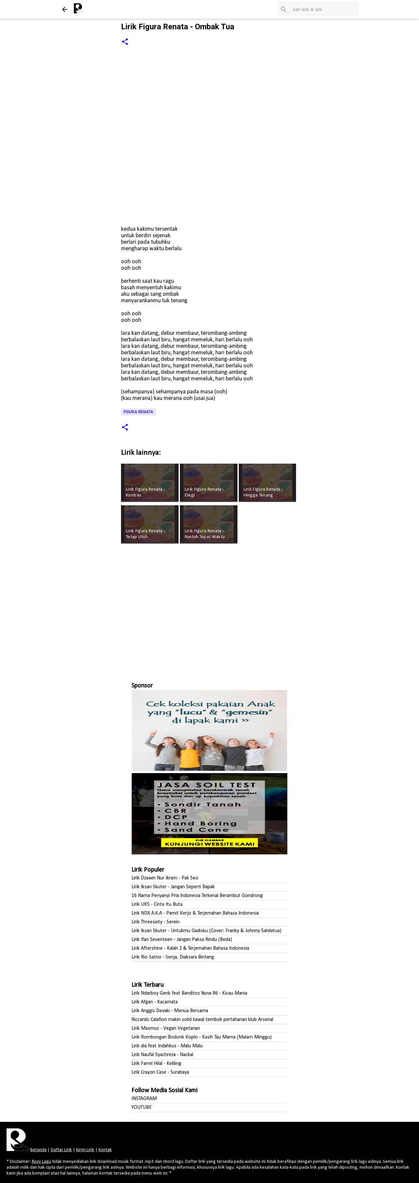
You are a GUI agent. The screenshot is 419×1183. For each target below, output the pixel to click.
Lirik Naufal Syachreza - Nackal (162, 1054)
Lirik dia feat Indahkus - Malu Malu (167, 1046)
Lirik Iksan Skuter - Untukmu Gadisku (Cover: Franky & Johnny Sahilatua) (206, 930)
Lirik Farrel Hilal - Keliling (156, 1063)
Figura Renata (138, 412)
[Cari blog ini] (324, 9)
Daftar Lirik (61, 1150)
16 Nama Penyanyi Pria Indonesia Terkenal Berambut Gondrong (197, 895)
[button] (125, 42)
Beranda (38, 1150)
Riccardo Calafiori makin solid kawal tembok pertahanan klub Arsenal (202, 1019)
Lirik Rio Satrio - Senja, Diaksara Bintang (172, 957)
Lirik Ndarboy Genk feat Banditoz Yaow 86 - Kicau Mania (189, 993)
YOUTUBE (141, 1107)
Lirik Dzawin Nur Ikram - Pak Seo (164, 878)
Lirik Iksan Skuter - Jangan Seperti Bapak (173, 887)
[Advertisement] (209, 610)
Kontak (105, 1150)
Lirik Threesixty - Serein (155, 922)
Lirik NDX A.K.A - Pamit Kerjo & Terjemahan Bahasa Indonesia (195, 913)
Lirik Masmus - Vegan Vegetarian (165, 1028)
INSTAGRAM (144, 1098)
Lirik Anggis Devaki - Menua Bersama (169, 1010)
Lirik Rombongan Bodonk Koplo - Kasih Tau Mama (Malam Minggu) (201, 1037)
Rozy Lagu (41, 1161)
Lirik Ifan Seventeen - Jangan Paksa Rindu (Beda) (181, 939)
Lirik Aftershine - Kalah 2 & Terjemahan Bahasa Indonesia (190, 948)
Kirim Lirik (85, 1150)
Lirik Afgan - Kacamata (154, 1002)
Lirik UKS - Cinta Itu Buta (156, 904)
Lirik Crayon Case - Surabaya (160, 1072)
